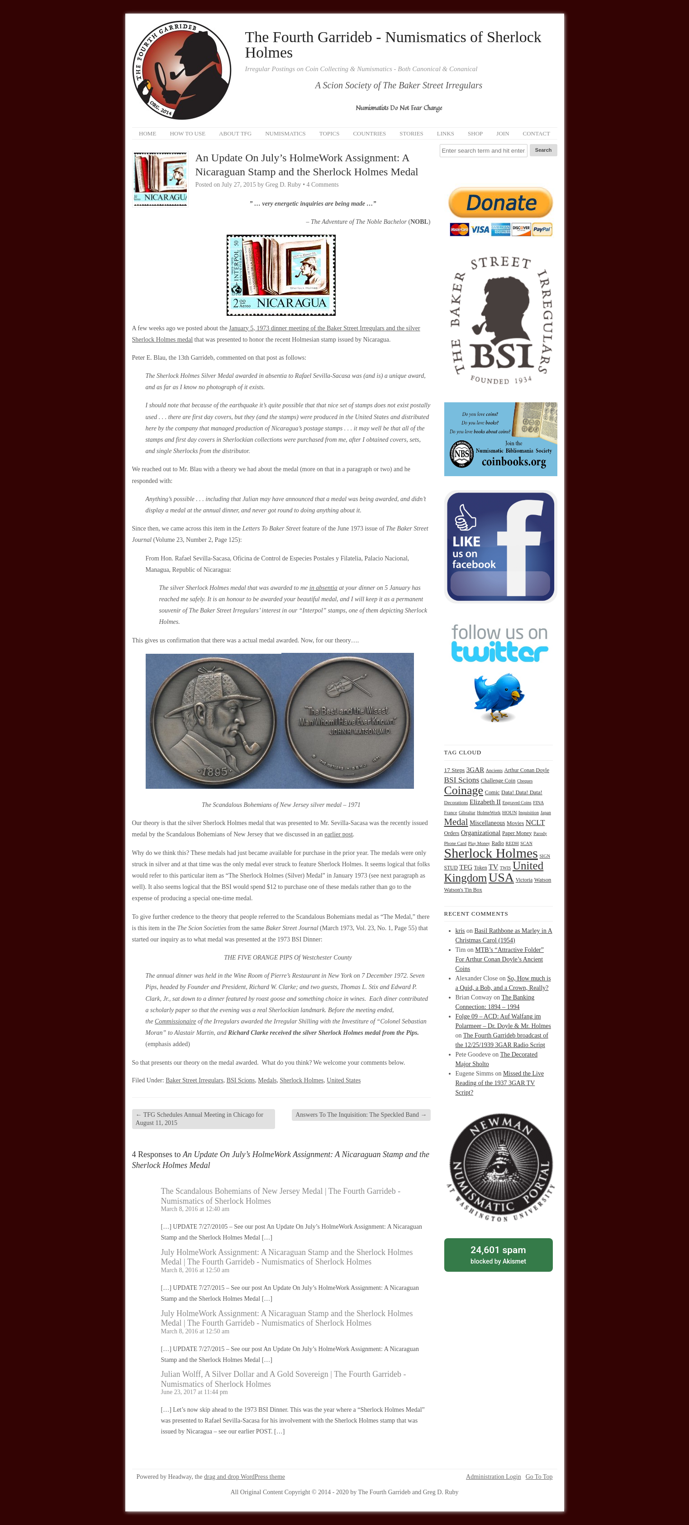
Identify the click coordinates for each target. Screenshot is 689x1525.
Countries (369, 133)
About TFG (235, 133)
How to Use (187, 133)
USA (501, 877)
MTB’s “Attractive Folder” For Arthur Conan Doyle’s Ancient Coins (500, 959)
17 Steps (454, 770)
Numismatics (285, 133)
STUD (451, 868)
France (450, 812)
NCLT (535, 822)
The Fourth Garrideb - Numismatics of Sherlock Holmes (393, 44)
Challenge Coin (498, 780)
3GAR (475, 769)
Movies (515, 823)
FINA (538, 802)
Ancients (494, 770)
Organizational (481, 832)
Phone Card (455, 843)
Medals (267, 1080)
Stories (411, 133)
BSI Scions (241, 1080)
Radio (498, 843)
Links (445, 133)
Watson (542, 880)
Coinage (464, 790)
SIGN (544, 856)
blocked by (498, 1254)
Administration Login (493, 1477)
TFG (465, 867)
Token (480, 868)
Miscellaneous (487, 823)
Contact (536, 133)
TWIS (505, 867)
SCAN (526, 843)
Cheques (524, 780)
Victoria (524, 880)
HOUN (509, 812)
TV (493, 867)
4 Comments (323, 184)
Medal (456, 821)
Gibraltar (467, 812)
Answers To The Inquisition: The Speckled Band (361, 1114)
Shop (475, 133)
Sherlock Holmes (302, 1080)
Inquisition (528, 812)
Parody (540, 833)
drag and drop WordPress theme (244, 1476)
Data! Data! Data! (521, 792)
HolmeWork (488, 812)
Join (502, 133)
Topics (329, 133)
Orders (452, 833)
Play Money (479, 843)
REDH (511, 843)
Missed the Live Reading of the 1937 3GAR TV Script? (500, 1083)
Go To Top (539, 1477)
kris (460, 930)
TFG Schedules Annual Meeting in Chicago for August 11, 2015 (199, 1118)
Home (147, 133)
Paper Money (517, 833)
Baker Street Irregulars (194, 1080)
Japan (546, 812)
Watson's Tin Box (463, 890)
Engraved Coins (517, 802)
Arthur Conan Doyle (527, 770)
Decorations (456, 802)
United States (344, 1080)
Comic (492, 792)
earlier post (338, 834)
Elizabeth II (485, 802)
